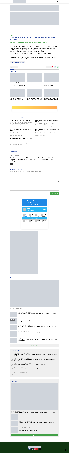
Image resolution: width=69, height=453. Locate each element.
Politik (11, 35)
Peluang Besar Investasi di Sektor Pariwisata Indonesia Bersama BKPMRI (36, 416)
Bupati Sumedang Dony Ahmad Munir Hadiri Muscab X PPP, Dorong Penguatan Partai (51, 84)
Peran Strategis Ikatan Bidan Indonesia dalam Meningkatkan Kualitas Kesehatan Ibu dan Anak (33, 412)
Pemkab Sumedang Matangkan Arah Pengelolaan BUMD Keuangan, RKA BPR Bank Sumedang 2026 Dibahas (37, 314)
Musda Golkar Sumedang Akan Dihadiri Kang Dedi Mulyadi (47, 130)
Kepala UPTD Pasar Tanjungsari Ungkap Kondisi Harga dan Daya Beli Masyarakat (37, 326)
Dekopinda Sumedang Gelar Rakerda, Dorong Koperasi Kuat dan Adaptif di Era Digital (30, 310)
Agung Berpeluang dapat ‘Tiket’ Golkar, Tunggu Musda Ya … (21, 139)
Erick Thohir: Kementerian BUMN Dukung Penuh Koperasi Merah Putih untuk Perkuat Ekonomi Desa (37, 340)
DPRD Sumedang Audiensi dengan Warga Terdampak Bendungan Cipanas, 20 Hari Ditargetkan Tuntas (16, 100)
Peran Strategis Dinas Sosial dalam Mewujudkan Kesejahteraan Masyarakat (37, 422)
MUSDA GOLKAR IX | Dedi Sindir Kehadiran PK (20, 120)
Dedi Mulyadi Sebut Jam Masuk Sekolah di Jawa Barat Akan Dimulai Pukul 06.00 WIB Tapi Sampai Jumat (35, 360)
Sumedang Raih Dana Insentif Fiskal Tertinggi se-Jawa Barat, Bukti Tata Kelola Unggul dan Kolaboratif (35, 355)
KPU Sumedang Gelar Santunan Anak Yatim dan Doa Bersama (51, 99)
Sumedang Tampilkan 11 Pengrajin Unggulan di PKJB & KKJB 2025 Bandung (35, 333)
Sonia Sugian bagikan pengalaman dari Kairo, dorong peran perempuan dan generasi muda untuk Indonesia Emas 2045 (17, 84)
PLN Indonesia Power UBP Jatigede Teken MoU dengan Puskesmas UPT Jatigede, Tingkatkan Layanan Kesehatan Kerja (38, 429)
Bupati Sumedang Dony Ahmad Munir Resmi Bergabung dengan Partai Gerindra (34, 100)
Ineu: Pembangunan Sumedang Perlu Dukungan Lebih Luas (34, 83)
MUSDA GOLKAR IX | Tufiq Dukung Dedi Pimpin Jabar (21, 130)
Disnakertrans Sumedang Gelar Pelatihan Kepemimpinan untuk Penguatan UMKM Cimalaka (37, 320)
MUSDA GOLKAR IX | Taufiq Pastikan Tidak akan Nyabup (46, 121)
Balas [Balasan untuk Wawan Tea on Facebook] (11, 163)
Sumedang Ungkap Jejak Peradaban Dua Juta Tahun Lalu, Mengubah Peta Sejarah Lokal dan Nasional (35, 369)
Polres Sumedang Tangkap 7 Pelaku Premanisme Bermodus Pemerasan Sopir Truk (33, 374)
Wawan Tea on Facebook (15, 154)
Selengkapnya (34, 345)
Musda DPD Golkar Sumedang (18, 62)
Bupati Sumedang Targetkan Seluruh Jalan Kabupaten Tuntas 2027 (30, 364)
